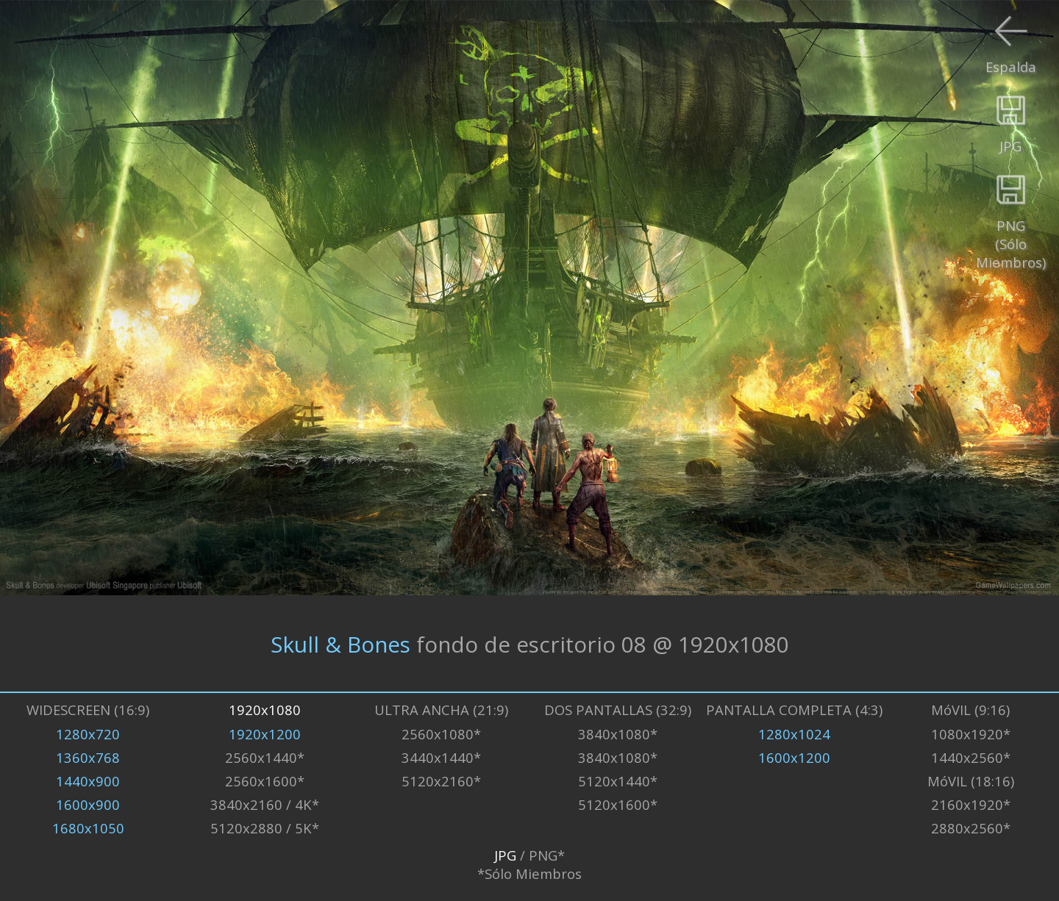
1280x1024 (794, 734)
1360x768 (88, 757)
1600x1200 (794, 757)
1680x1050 (88, 828)
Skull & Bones (340, 643)
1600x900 (88, 804)
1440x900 (88, 781)
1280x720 (88, 734)
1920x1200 (265, 734)
